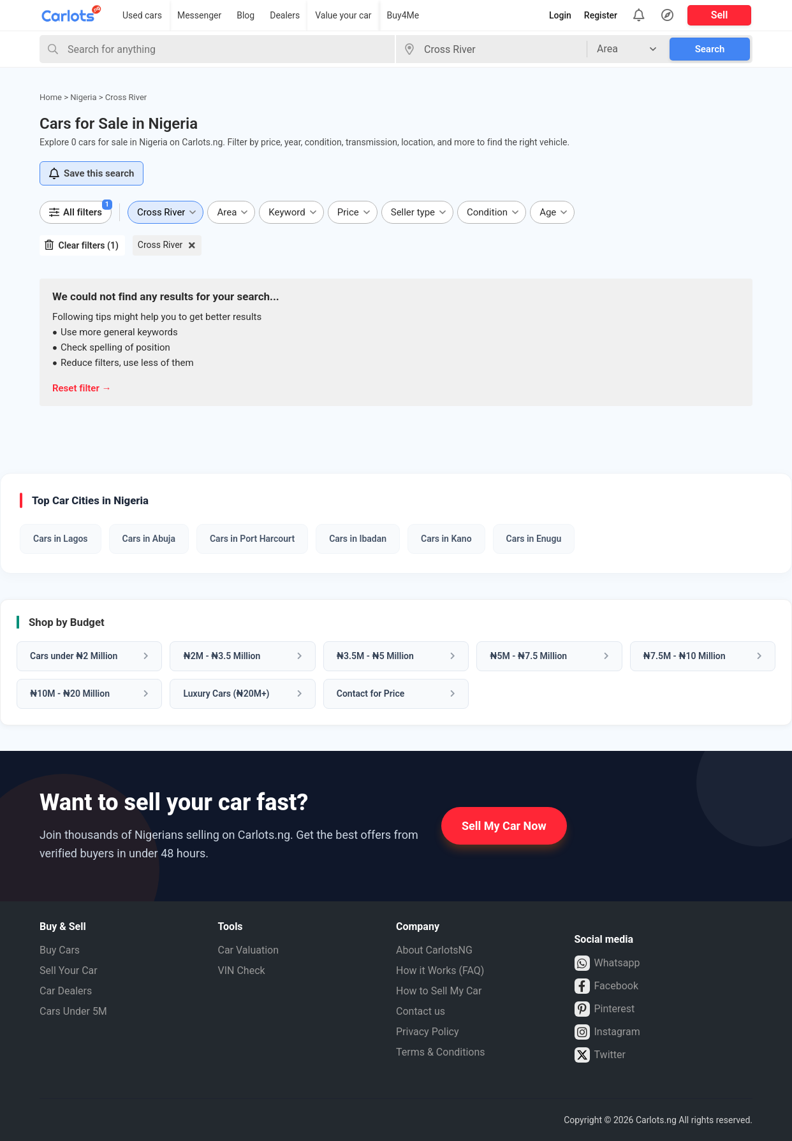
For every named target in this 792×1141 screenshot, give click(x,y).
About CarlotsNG (434, 950)
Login (560, 15)
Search (710, 49)
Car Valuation (248, 950)
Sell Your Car (69, 970)
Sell (719, 15)
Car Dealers (66, 991)
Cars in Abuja (148, 539)
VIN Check (241, 970)
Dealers (285, 15)
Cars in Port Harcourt (252, 539)
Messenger (199, 15)
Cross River (160, 245)
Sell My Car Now (504, 825)
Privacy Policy (427, 1032)
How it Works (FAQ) (440, 970)
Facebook (606, 986)
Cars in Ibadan (357, 539)
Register (600, 15)
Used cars (142, 15)
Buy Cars (60, 950)
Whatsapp (607, 963)
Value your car (343, 15)
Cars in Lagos (60, 539)
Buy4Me (403, 15)
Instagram (607, 1032)
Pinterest (605, 1009)
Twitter (600, 1055)
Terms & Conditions (440, 1052)
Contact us (420, 1011)
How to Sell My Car (438, 991)
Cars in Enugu (534, 539)
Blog (245, 15)
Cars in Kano (446, 539)
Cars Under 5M (73, 1011)
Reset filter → (82, 388)
